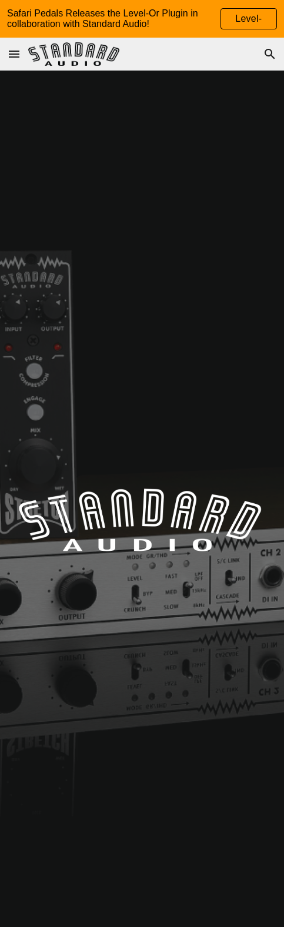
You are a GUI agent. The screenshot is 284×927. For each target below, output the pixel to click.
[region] (142, 19)
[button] (14, 54)
